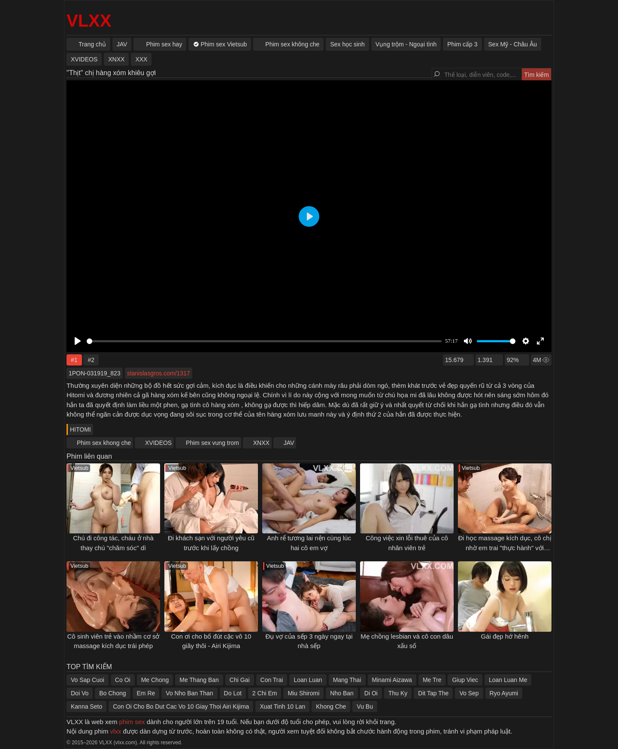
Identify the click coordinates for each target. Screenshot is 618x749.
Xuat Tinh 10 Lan (282, 706)
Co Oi (122, 679)
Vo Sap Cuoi (87, 679)
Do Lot (233, 693)
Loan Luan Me (508, 679)
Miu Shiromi (303, 693)
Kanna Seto (86, 706)
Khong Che (331, 706)
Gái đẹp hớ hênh (504, 636)
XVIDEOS (158, 442)
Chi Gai (240, 679)
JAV (289, 442)
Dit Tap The (433, 693)
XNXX (261, 442)
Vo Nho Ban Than (189, 693)
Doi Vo (79, 693)
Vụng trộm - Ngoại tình (406, 44)
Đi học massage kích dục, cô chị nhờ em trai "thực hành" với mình (504, 547)
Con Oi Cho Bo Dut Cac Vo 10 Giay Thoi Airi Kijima (181, 706)
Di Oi (371, 693)
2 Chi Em (264, 693)
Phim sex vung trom (212, 442)
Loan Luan (308, 679)
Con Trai (272, 679)
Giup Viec (465, 679)
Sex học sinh (347, 44)
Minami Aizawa (392, 679)
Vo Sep (469, 693)
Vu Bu (365, 706)
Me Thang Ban (199, 679)
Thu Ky (397, 693)
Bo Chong (112, 693)
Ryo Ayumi (504, 693)
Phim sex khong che (104, 442)
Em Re (146, 693)
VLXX (89, 20)
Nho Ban (341, 693)
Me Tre (432, 679)
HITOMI (80, 429)
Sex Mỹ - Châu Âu (512, 44)
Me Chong (155, 679)
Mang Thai (347, 679)
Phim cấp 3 (462, 44)
